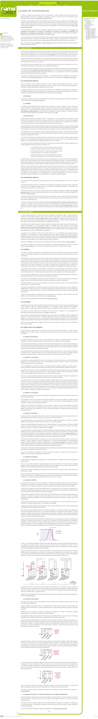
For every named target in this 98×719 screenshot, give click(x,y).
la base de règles (48, 18)
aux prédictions (47, 31)
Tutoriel (57, 5)
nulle (56, 112)
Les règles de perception (90, 29)
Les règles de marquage (90, 33)
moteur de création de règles (60, 708)
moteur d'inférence (47, 42)
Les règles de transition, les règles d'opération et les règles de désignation (45, 694)
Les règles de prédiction (90, 32)
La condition (87, 26)
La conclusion (87, 27)
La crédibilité (88, 22)
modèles (51, 427)
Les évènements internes (89, 20)
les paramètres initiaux (42, 218)
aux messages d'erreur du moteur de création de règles (62, 202)
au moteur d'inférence (70, 241)
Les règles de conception (90, 31)
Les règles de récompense (91, 35)
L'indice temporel (89, 23)
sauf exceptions (52, 54)
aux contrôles (48, 33)
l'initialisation (38, 42)
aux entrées (72, 29)
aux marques (55, 31)
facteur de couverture (60, 442)
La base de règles (87, 25)
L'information (88, 21)
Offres (31, 5)
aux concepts (39, 31)
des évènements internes (36, 77)
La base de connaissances (5, 18)
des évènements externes (70, 77)
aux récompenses (31, 33)
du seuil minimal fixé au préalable (68, 236)
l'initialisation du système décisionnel (41, 70)
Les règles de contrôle (90, 34)
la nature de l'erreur (67, 205)
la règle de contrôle (69, 433)
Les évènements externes (89, 24)
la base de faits (38, 18)
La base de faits (87, 19)
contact (65, 5)
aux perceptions (31, 31)
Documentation (48, 5)
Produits (38, 5)
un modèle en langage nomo (38, 100)
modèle (46, 312)
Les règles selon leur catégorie (90, 28)
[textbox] (38, 147)
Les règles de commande (90, 30)
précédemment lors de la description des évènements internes (35, 227)
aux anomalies (39, 33)
